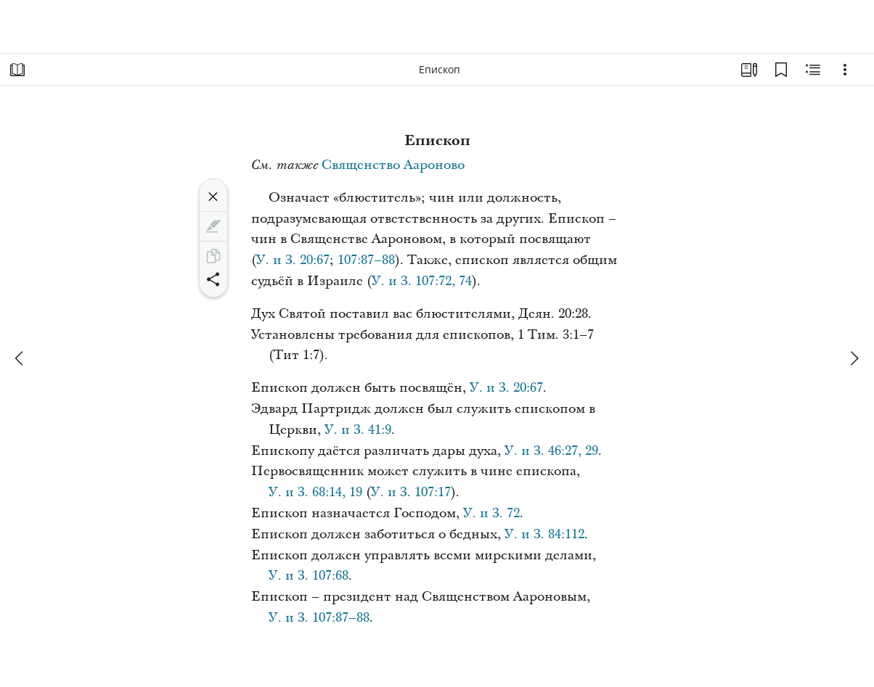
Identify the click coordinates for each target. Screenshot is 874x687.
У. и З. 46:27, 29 (551, 451)
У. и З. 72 (491, 513)
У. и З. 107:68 (308, 576)
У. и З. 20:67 (293, 260)
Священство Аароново (393, 165)
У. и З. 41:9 (357, 430)
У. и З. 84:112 (544, 534)
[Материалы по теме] (813, 70)
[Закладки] (781, 70)
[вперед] (853, 358)
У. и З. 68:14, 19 (315, 492)
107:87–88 (366, 260)
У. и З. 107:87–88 (319, 618)
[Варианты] (844, 70)
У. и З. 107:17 (411, 492)
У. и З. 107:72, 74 (422, 281)
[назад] (20, 358)
